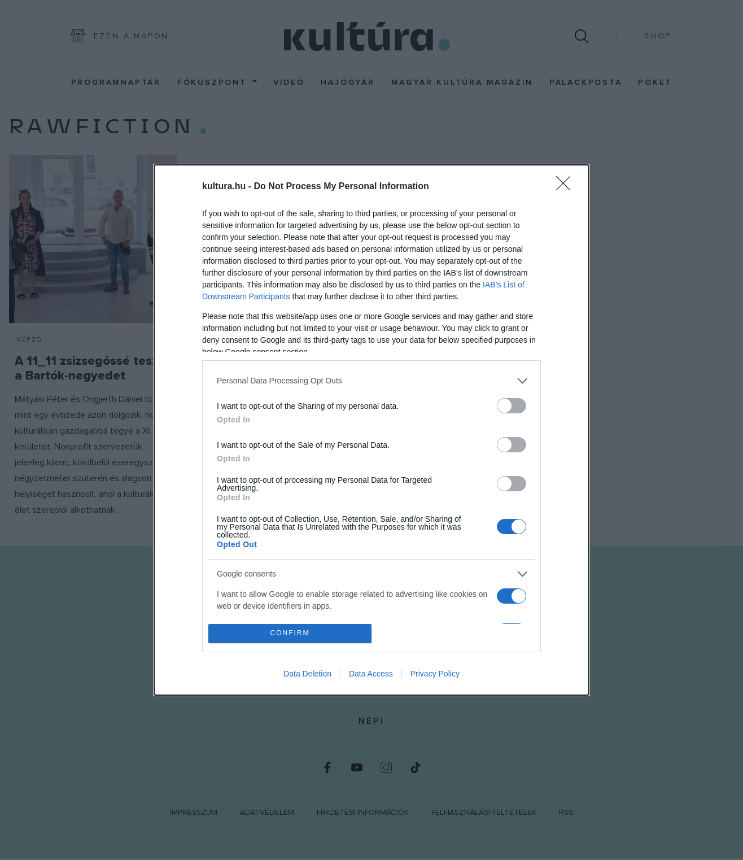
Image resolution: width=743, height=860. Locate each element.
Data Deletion (307, 673)
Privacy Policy (435, 673)
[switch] (511, 405)
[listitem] (371, 381)
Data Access (371, 673)
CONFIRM (290, 634)
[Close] (567, 187)
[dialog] (371, 430)
